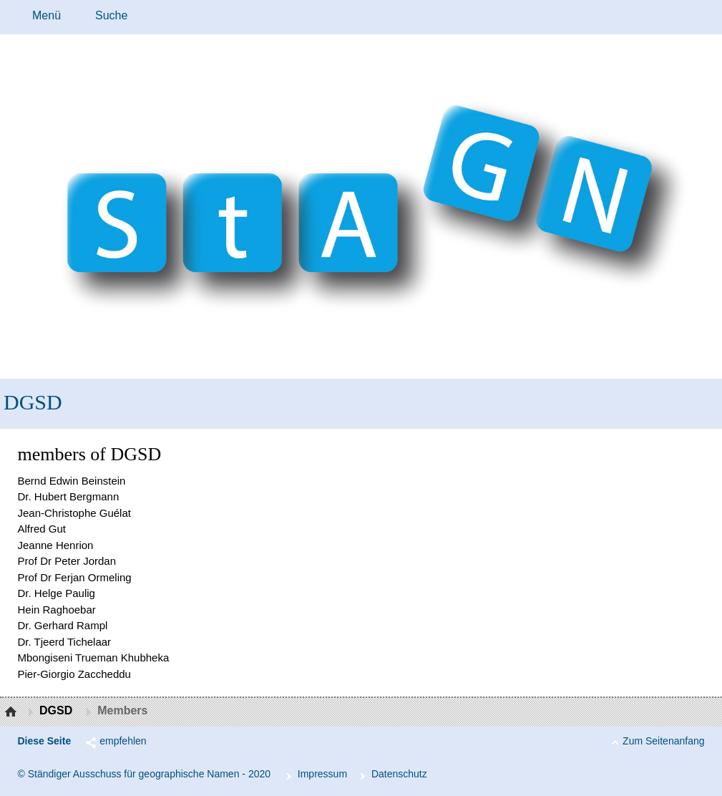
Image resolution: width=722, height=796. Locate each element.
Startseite (12, 712)
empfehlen (122, 741)
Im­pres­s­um (322, 774)
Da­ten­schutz (399, 774)
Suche (111, 15)
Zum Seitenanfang (663, 741)
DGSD (33, 402)
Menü (46, 15)
